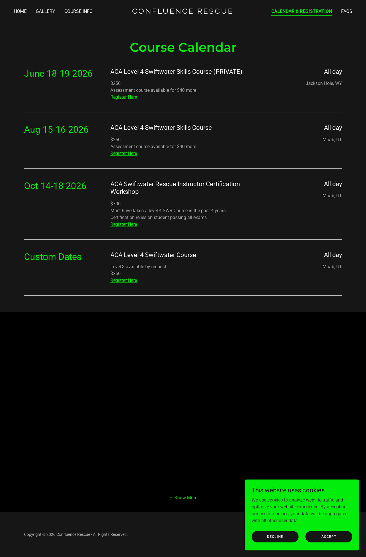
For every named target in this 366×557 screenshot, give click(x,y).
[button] (183, 497)
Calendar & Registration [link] (301, 11)
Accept (328, 536)
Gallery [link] (45, 11)
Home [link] (20, 11)
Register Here (123, 97)
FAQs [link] (346, 11)
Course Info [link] (78, 11)
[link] (183, 12)
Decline (275, 536)
